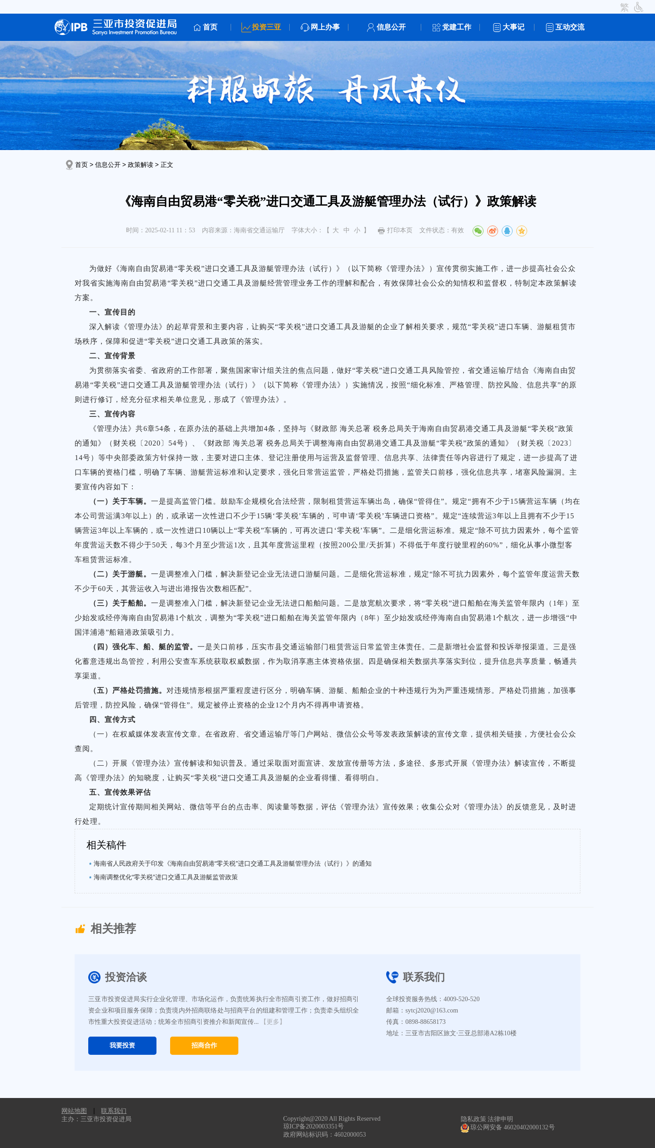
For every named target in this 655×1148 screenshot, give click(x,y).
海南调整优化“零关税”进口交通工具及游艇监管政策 (166, 877)
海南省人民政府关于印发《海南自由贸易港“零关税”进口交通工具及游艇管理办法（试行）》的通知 (233, 863)
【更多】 (273, 1021)
